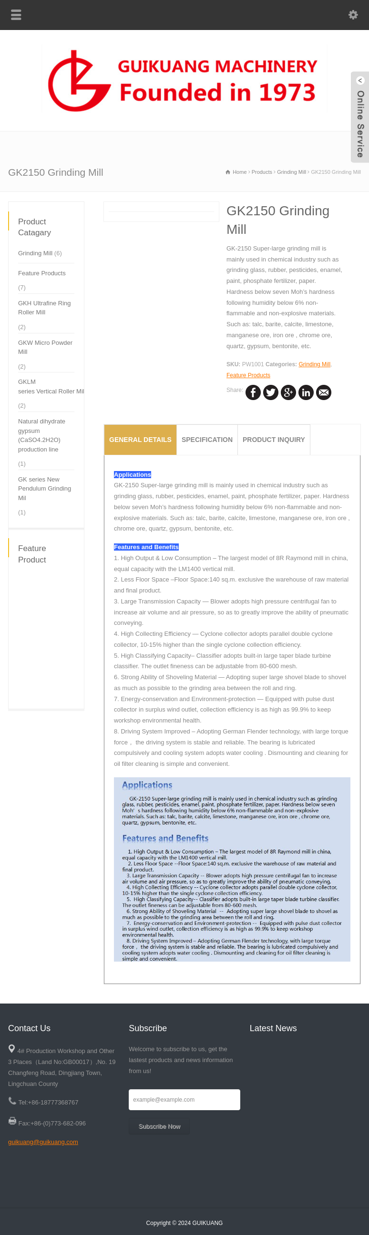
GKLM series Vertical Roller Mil (51, 386)
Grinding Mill (314, 364)
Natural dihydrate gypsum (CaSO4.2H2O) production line (41, 435)
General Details (140, 439)
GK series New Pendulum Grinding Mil (44, 489)
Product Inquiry (274, 439)
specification (207, 439)
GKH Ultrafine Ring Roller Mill (44, 308)
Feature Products (248, 375)
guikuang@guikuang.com (43, 1141)
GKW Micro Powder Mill (45, 347)
